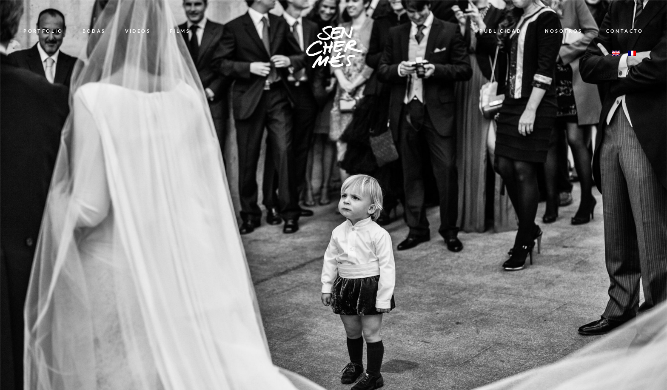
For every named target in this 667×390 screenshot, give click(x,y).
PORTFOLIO (43, 31)
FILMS (180, 31)
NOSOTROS (563, 31)
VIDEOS (138, 31)
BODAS (94, 31)
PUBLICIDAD (500, 31)
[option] (333, 195)
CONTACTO (625, 31)
